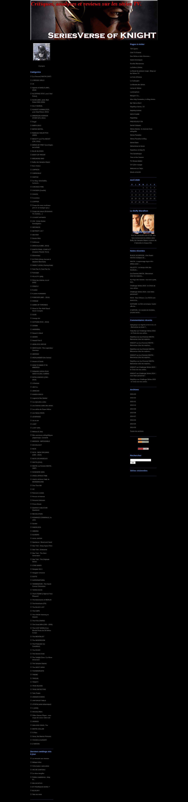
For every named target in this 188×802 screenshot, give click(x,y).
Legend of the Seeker (39, 398)
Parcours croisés (38, 493)
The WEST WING (38, 667)
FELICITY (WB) (37, 276)
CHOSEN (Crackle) (39, 190)
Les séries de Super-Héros (41, 409)
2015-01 (133, 401)
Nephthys (133, 337)
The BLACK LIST (38, 607)
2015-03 (133, 394)
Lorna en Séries (135, 88)
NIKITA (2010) (37, 462)
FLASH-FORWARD (39, 293)
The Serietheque (136, 153)
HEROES (35, 354)
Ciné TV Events (135, 52)
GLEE (34, 314)
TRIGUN (35, 678)
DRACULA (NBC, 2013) (40, 246)
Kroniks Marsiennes (137, 63)
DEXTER (35, 235)
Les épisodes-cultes (39, 402)
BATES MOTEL (37, 129)
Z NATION (36, 744)
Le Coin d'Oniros (136, 77)
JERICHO (35, 391)
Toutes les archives (137, 431)
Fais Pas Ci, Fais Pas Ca (41, 269)
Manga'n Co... (135, 95)
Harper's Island (37, 333)
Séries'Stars (134, 142)
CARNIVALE (36, 173)
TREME (35, 674)
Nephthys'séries (135, 110)
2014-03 (133, 427)
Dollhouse (35, 242)
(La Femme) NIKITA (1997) (41, 76)
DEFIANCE (36, 227)
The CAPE (36, 611)
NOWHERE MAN (38, 472)
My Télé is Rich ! (136, 103)
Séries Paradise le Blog (138, 139)
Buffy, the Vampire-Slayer (41, 162)
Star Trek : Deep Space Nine (42, 546)
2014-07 (133, 416)
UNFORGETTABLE (39, 700)
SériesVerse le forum (137, 146)
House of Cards (37, 361)
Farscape (35, 273)
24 (33, 84)
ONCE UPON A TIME (39, 476)
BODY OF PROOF (38, 155)
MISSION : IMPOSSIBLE (41, 441)
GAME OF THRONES (40, 305)
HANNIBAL (36, 329)
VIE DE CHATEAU (38, 769)
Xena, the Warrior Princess (41, 736)
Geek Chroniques (136, 60)
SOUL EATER (37, 538)
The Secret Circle (38, 654)
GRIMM (35, 326)
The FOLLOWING (38, 620)
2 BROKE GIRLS (38, 80)
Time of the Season (137, 157)
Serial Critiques (135, 125)
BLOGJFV (36, 790)
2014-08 (133, 412)
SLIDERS (35, 534)
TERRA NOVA (37, 590)
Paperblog (133, 118)
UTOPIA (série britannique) (41, 704)
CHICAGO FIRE (38, 187)
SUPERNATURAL (38, 580)
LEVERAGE (36, 417)
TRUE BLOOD (37, 686)
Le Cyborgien (135, 81)
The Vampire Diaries (39, 663)
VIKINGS (35, 721)
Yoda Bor (133, 331)
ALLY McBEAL (37, 106)
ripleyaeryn (134, 325)
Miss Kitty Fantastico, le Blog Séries (142, 99)
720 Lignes (134, 49)
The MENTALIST (38, 636)
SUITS (34, 576)
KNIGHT (133, 343)
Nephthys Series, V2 (137, 106)
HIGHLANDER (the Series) (41, 357)
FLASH (34, 290)
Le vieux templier (38, 773)
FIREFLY (35, 286)
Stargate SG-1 (37, 569)
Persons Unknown (38, 500)
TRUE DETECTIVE (39, 689)
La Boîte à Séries (136, 67)
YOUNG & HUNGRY (39, 740)
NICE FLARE (134, 114)
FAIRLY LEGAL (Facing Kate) (42, 265)
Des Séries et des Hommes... (140, 56)
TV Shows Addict (136, 161)
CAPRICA (35, 169)
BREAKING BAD (38, 158)
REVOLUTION (37, 514)
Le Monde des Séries (137, 84)
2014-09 (133, 409)
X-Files (34, 732)
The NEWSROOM (38, 640)
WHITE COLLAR (38, 729)
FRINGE (35, 301)
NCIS (34, 449)
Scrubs (34, 523)
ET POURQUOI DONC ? (41, 787)
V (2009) (35, 708)
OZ (33, 489)
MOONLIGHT (37, 445)
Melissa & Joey (37, 431)
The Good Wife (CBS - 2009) (42, 624)
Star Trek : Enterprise (39, 549)
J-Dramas (35, 383)
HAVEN (35, 337)
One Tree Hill (37, 485)
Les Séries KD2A (38, 413)
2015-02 (133, 398)
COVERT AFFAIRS (39, 217)
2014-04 (133, 424)
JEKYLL (35, 387)
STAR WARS (37, 565)
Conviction (36, 198)
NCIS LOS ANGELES (40, 458)
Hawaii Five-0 (37, 340)
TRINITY (35, 682)
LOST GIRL (36, 428)
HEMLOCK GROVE (39, 344)
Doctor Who (36, 238)
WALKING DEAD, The (40, 725)
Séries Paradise (135, 135)
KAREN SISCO (37, 394)
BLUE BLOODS (37, 151)
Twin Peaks (36, 693)
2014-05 (133, 420)
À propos (42, 66)
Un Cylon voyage (136, 164)
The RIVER (36, 650)
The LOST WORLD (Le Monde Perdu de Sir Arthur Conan (41, 630)
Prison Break (36, 504)
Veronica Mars (37, 711)
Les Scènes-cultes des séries (42, 405)
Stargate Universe (38, 573)
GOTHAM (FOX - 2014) (40, 322)
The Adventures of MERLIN (42, 600)
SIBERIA (35, 531)
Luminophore (134, 92)
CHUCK (35, 194)
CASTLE (35, 177)
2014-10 (133, 405)
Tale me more (37, 794)
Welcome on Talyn (136, 168)
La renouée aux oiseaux (40, 758)
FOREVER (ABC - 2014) (41, 297)
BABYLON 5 (36, 125)
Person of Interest (38, 496)
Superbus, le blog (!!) (137, 150)
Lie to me (35, 420)
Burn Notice (36, 166)
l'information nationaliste (40, 766)
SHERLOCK (36, 527)
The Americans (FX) (39, 603)
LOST (34, 424)
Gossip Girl (36, 318)
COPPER (35, 201)
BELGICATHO (37, 783)
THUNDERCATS (38, 671)
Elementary (36, 255)
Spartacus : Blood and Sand (42, 542)
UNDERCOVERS (38, 697)
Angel (34, 122)
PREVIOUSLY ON (136, 121)
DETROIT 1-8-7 (37, 231)
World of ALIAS (135, 172)
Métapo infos (36, 762)
